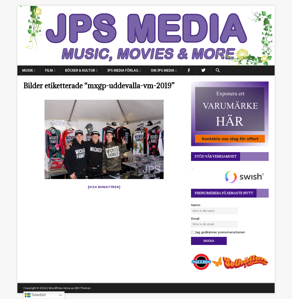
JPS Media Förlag (122, 70)
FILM (49, 70)
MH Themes (82, 288)
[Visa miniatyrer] (104, 186)
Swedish (35, 295)
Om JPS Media (162, 70)
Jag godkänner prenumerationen (218, 232)
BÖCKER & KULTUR (80, 70)
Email (195, 218)
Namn (195, 205)
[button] (218, 70)
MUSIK (27, 70)
